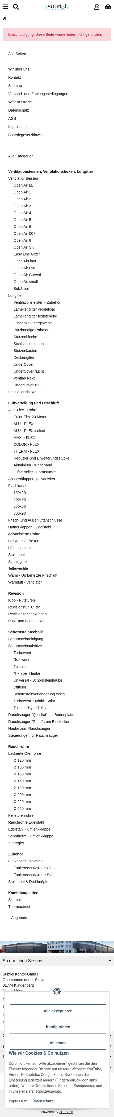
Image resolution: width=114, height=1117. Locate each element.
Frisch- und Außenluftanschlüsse (35, 520)
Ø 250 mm (22, 808)
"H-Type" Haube (27, 673)
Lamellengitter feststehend (35, 316)
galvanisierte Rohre (24, 534)
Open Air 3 (22, 206)
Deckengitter (24, 357)
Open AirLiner (25, 261)
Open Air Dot (24, 268)
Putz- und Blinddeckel (26, 621)
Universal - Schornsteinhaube (38, 680)
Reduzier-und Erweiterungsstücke (41, 458)
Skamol (14, 900)
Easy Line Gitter (27, 254)
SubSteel (21, 288)
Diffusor (20, 687)
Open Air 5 (22, 220)
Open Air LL (23, 185)
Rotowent (21, 659)
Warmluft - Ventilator (25, 582)
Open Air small (26, 282)
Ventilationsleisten (23, 178)
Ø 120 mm (22, 760)
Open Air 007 (24, 233)
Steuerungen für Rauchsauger (33, 735)
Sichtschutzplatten (29, 344)
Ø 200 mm (22, 795)
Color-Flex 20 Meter (30, 417)
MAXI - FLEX (24, 437)
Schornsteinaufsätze (25, 646)
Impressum (18, 1101)
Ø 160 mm (22, 781)
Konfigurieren (58, 1027)
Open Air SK (24, 247)
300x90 (20, 513)
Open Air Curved (27, 275)
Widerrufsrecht (20, 102)
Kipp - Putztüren (21, 600)
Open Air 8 (22, 240)
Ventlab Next (24, 378)
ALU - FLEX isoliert (29, 431)
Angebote (18, 918)
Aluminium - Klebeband (33, 465)
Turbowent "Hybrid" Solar (34, 701)
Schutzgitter (18, 561)
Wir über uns (18, 69)
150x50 (20, 493)
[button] (96, 7)
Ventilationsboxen (22, 392)
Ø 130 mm (22, 767)
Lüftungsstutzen (21, 548)
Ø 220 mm (22, 802)
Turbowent (22, 653)
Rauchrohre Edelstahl (26, 822)
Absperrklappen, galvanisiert (31, 479)
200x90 (20, 499)
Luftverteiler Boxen (23, 541)
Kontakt (14, 77)
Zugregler (16, 843)
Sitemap (15, 85)
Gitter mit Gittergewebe (33, 323)
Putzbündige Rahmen (31, 330)
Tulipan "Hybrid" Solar (32, 708)
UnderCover (23, 364)
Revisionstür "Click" (24, 607)
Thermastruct (19, 906)
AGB (12, 118)
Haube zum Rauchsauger (29, 728)
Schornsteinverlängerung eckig (39, 694)
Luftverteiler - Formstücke (35, 472)
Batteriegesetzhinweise (27, 135)
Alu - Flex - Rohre (22, 410)
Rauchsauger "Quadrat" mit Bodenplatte (41, 715)
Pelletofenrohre (20, 815)
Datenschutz (42, 1101)
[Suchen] (16, 7)
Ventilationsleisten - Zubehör (37, 302)
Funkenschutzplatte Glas (34, 868)
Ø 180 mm (22, 788)
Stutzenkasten (25, 350)
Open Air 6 (22, 226)
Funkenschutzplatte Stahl (34, 875)
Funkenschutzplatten (25, 861)
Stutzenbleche (25, 337)
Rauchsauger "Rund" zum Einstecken (39, 721)
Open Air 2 (22, 199)
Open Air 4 (22, 213)
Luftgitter (15, 295)
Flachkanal (17, 486)
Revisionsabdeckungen (27, 614)
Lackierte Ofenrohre (24, 753)
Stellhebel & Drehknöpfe (28, 882)
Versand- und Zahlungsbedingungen (38, 94)
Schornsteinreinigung (25, 639)
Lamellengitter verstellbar (34, 309)
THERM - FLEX (26, 451)
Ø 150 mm (22, 774)
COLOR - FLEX (26, 444)
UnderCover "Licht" (29, 371)
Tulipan (20, 666)
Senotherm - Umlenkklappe (30, 836)
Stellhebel (16, 555)
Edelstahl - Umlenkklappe (29, 829)
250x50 (20, 506)
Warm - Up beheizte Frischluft (32, 575)
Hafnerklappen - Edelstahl (29, 527)
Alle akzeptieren (58, 1011)
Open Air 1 (22, 192)
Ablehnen (58, 1042)
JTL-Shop (66, 1112)
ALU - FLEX (23, 424)
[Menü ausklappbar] (5, 7)
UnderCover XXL (28, 385)
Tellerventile (18, 568)
